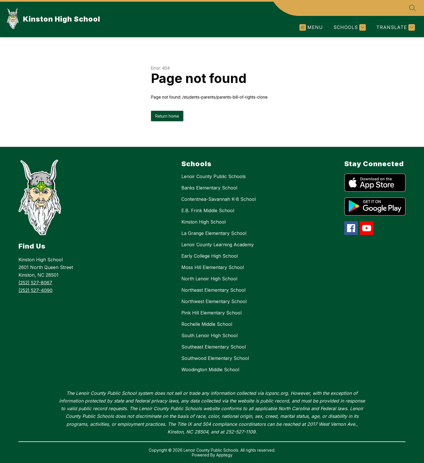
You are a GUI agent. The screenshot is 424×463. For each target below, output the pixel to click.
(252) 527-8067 (35, 282)
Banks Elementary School (209, 188)
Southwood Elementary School (215, 358)
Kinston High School (203, 222)
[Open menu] (311, 27)
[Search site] (412, 8)
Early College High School (209, 256)
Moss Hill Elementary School (212, 267)
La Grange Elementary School (213, 233)
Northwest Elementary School (214, 301)
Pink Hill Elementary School (211, 313)
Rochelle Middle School (206, 324)
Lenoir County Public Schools (213, 176)
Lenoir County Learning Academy (217, 244)
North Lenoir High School (209, 278)
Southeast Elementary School (213, 347)
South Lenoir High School (209, 335)
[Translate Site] (395, 27)
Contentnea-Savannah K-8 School (218, 199)
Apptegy (224, 454)
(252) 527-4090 (35, 290)
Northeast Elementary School (213, 290)
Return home (167, 116)
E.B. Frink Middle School (207, 210)
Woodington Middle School (210, 369)
